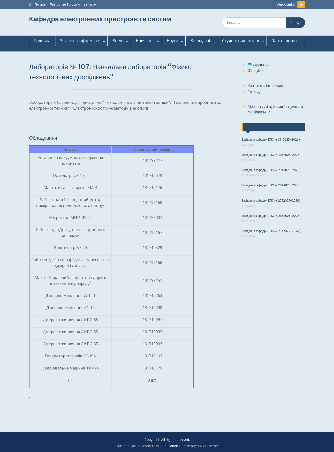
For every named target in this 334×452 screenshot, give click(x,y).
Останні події (257, 127)
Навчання (145, 40)
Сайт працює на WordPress (137, 446)
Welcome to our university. (73, 4)
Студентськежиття (240, 40)
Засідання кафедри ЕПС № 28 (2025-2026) (271, 185)
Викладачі (200, 40)
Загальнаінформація (80, 40)
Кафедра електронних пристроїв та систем (100, 19)
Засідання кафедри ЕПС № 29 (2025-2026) (271, 170)
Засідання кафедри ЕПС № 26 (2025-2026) (271, 216)
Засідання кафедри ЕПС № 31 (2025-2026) (271, 139)
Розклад (254, 91)
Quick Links (285, 4)
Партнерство (284, 40)
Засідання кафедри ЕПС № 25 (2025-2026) (271, 231)
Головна (42, 40)
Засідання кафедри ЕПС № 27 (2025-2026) (271, 200)
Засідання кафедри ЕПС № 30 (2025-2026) (271, 155)
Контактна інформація (266, 85)
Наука (172, 40)
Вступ (118, 40)
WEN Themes (209, 446)
